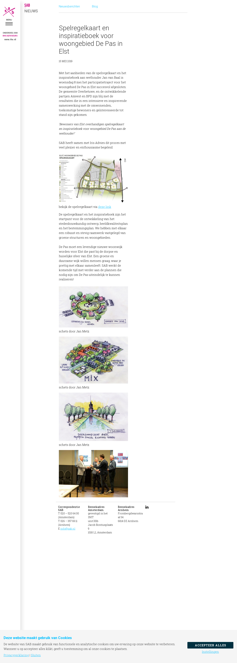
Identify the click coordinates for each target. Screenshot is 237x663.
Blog (95, 6)
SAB (9, 12)
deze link (104, 207)
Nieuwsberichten (69, 6)
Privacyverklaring (16, 655)
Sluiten (36, 655)
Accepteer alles (210, 645)
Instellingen (210, 651)
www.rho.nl (10, 39)
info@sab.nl (67, 528)
